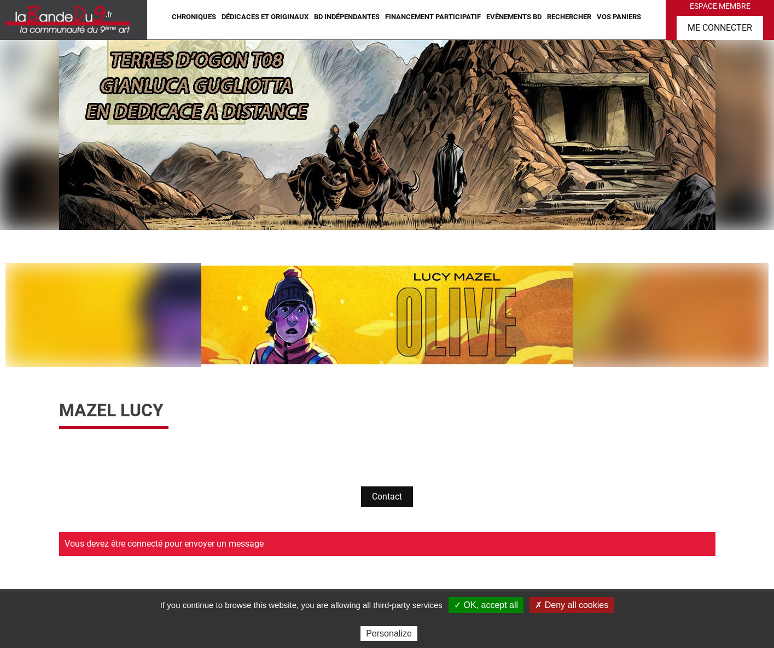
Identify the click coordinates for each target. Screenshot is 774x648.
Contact (387, 496)
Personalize (389, 633)
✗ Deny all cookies (571, 605)
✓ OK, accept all (486, 605)
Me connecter (720, 27)
